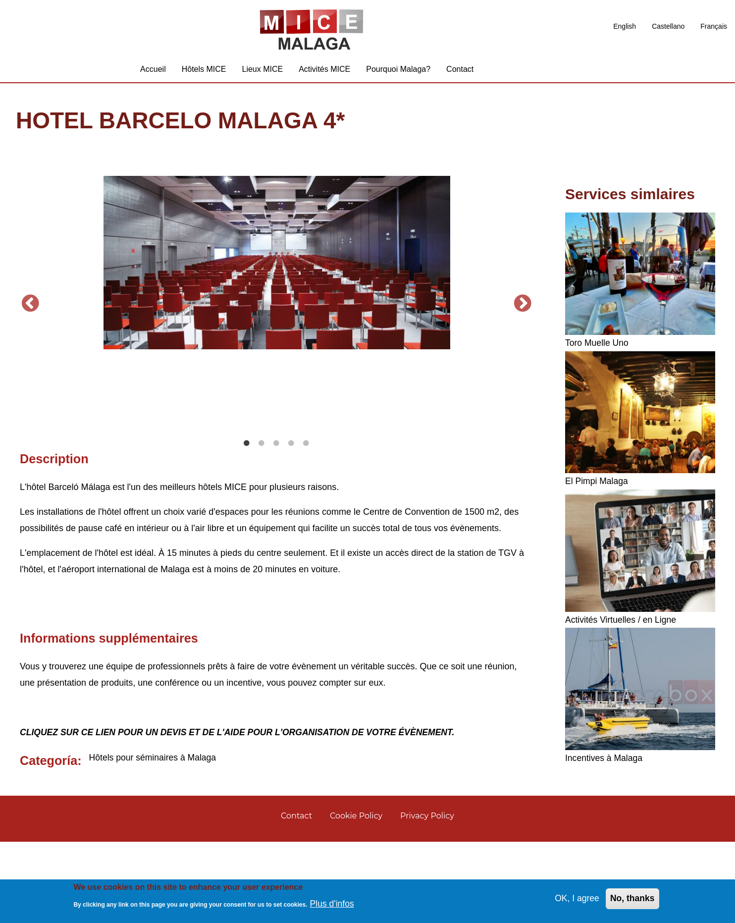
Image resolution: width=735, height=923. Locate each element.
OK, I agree (575, 898)
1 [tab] (247, 524)
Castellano (668, 26)
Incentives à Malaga (604, 760)
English (624, 26)
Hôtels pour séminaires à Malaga (154, 837)
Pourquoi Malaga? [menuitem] (398, 71)
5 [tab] (306, 524)
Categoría (48, 840)
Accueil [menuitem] (153, 71)
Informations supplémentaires (109, 718)
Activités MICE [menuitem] (324, 71)
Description (54, 538)
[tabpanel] (276, 265)
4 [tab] (291, 524)
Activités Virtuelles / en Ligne (622, 622)
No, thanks (632, 898)
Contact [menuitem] (459, 71)
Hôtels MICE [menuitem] (204, 71)
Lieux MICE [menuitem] (262, 71)
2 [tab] (261, 524)
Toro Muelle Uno (597, 346)
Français (713, 26)
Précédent (30, 345)
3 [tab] (276, 524)
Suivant (523, 345)
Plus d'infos (333, 903)
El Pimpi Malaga (597, 484)
